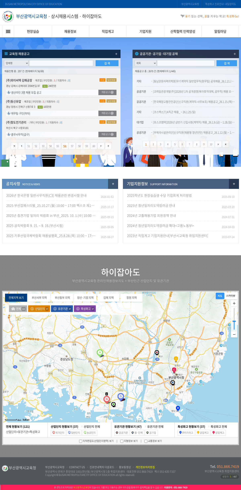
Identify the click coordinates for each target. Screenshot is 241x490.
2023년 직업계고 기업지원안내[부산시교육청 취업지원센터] (167, 235)
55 (57, 146)
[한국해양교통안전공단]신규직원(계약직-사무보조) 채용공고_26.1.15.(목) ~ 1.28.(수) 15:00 (194, 102)
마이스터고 (186, 432)
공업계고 (203, 432)
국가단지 (58, 432)
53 (43, 146)
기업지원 (145, 31)
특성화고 (87, 309)
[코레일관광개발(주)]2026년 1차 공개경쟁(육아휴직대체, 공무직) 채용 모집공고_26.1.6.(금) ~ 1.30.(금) (194, 91)
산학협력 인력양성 (182, 31)
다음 (101, 146)
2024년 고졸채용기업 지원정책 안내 (151, 215)
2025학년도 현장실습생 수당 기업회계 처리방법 (159, 195)
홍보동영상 (125, 467)
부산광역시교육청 (190, 4)
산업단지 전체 (92, 426)
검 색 (107, 63)
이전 (21, 146)
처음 (14, 146)
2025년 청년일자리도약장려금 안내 (151, 205)
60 (94, 146)
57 (72, 146)
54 (50, 146)
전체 (21, 309)
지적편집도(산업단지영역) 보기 (98, 441)
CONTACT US (77, 467)
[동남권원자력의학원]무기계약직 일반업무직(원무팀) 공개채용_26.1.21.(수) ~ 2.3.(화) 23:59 (194, 81)
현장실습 (33, 31)
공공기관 (122, 432)
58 (79, 146)
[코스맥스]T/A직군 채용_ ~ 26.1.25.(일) (174, 112)
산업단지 (42, 309)
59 (86, 146)
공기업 (151, 432)
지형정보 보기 (130, 441)
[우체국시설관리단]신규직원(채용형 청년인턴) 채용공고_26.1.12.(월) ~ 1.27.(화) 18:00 (194, 132)
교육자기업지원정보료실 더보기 (234, 184)
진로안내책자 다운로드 (102, 467)
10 (211, 144)
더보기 (116, 54)
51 (29, 146)
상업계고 (218, 432)
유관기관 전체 (155, 426)
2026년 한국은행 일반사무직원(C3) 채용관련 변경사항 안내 (46, 195)
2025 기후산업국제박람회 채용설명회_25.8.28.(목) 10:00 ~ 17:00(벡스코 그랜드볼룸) (51, 235)
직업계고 (108, 31)
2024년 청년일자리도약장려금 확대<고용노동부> (160, 225)
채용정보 (70, 31)
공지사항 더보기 (113, 184)
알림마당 (220, 31)
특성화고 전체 (219, 426)
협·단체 (137, 432)
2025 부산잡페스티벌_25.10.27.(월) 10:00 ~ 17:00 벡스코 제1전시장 (51, 205)
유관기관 (64, 309)
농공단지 (90, 432)
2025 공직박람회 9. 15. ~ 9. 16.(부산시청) (34, 225)
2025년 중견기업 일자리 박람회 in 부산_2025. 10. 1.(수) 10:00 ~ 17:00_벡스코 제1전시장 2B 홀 (51, 215)
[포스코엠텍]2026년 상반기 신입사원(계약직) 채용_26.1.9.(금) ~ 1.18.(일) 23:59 (194, 122)
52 (36, 146)
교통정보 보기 (154, 441)
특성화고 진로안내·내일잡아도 (220, 4)
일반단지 (74, 432)
